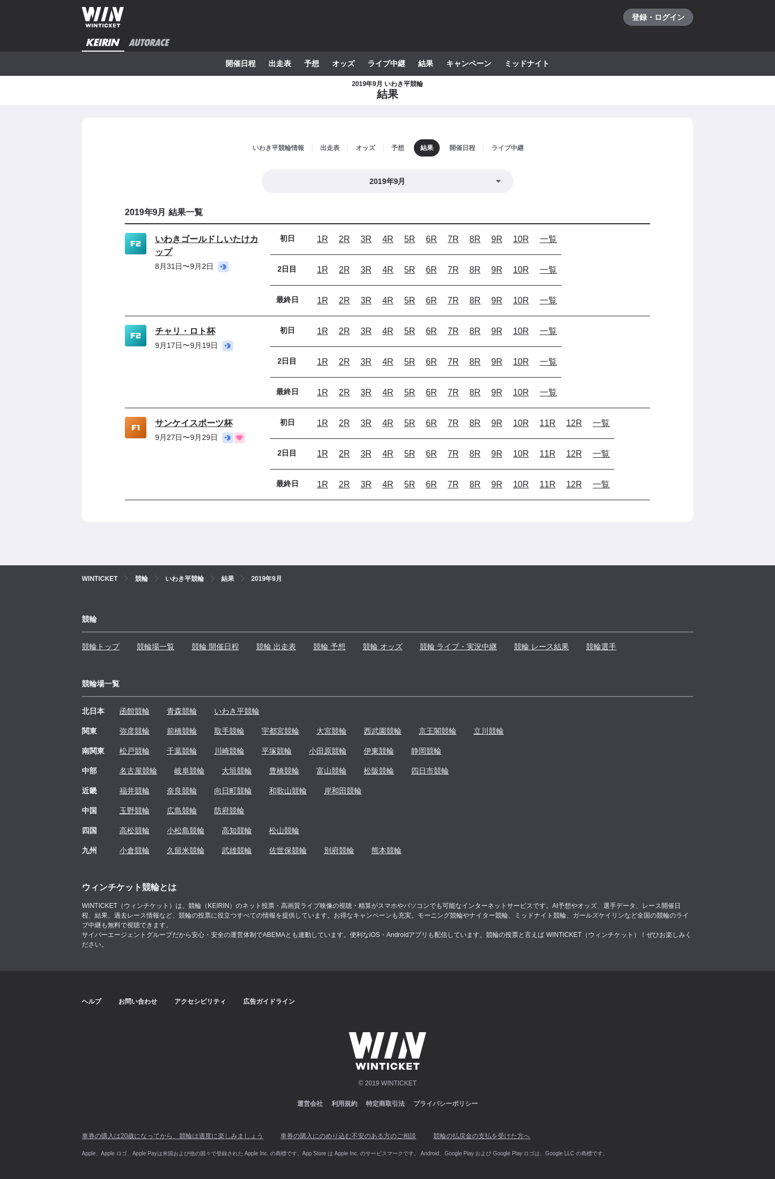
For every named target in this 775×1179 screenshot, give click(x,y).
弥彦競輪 (134, 731)
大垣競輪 (237, 770)
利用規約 (344, 1103)
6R (431, 239)
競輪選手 (601, 646)
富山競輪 (331, 770)
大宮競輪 (331, 731)
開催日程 (241, 63)
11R (547, 423)
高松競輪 (134, 830)
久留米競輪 (186, 850)
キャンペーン (468, 63)
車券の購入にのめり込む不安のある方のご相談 (348, 1136)
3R (366, 239)
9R (496, 239)
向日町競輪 (233, 790)
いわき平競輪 (236, 711)
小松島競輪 (186, 830)
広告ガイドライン (269, 1001)
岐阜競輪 (189, 770)
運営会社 (310, 1103)
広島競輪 (182, 810)
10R (521, 239)
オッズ (343, 63)
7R (453, 239)
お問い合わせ (137, 1001)
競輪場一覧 (155, 646)
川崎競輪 (229, 751)
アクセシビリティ (200, 1001)
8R (474, 239)
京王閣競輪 (437, 731)
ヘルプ (91, 1001)
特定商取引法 (385, 1103)
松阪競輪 (379, 770)
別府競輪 (339, 850)
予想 (311, 63)
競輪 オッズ (383, 646)
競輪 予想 (329, 646)
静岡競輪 (426, 751)
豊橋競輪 (284, 770)
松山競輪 (284, 830)
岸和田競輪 (343, 790)
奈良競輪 (182, 790)
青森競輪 (182, 711)
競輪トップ (100, 646)
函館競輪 (134, 711)
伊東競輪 (379, 751)
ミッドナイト (526, 63)
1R (322, 239)
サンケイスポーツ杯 (193, 423)
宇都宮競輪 (280, 731)
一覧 (548, 239)
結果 (425, 63)
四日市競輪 (430, 770)
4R (387, 239)
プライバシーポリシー (445, 1103)
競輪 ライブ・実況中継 (458, 646)
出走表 (280, 63)
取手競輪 (229, 731)
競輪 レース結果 (541, 646)
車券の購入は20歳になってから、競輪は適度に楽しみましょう (172, 1136)
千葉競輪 (182, 751)
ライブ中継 (386, 63)
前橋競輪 (182, 731)
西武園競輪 (382, 731)
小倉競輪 (134, 850)
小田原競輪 (328, 751)
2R (344, 239)
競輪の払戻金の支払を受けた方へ (481, 1136)
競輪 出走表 (276, 646)
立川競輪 (489, 731)
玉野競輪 (134, 810)
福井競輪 (134, 790)
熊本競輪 (386, 850)
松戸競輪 (134, 751)
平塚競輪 (277, 751)
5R (409, 239)
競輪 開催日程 (215, 646)
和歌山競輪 (288, 790)
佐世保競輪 (288, 850)
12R (574, 423)
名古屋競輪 (138, 770)
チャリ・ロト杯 (185, 331)
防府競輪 (229, 810)
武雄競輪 (237, 850)
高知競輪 (237, 830)
